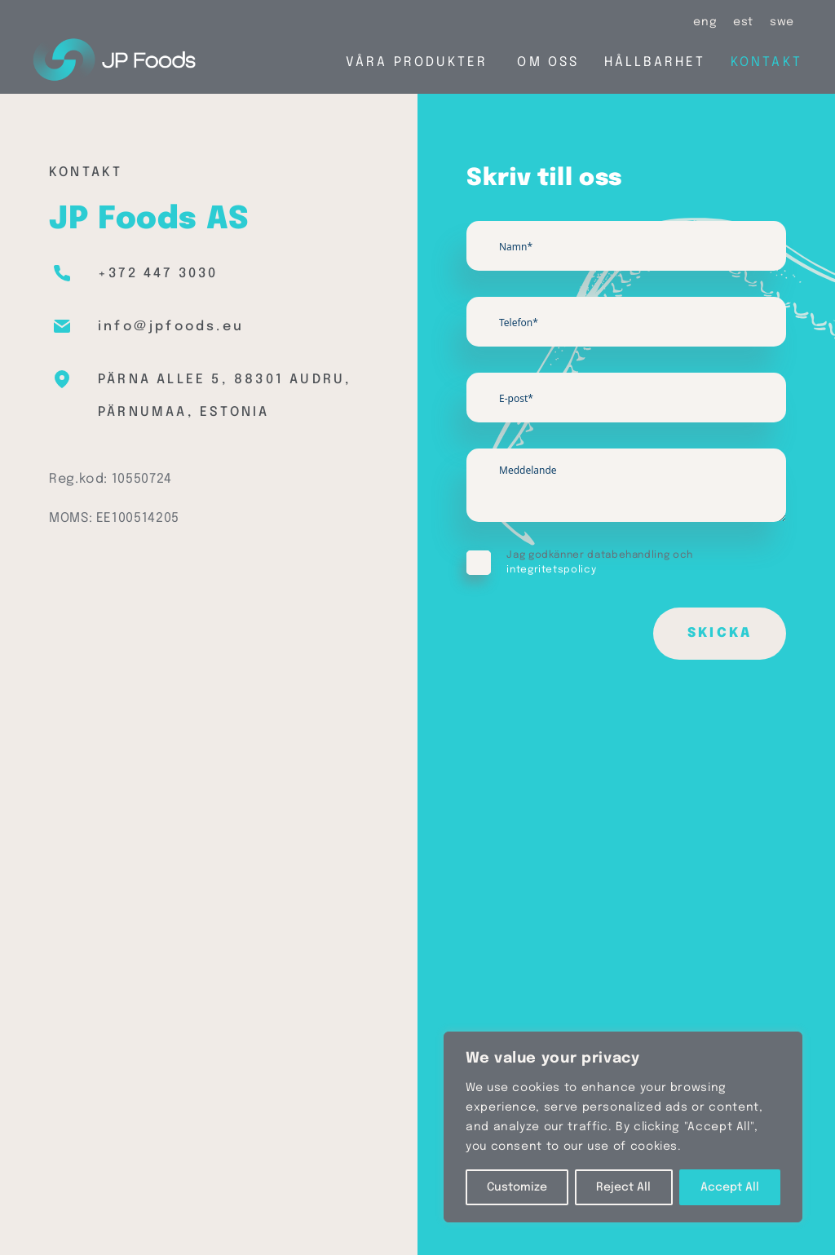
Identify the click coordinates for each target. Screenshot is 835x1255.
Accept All (729, 1187)
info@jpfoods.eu (171, 327)
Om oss (548, 62)
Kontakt (766, 62)
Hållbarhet (655, 62)
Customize (517, 1187)
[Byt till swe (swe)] (782, 22)
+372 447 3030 (158, 274)
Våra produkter (417, 62)
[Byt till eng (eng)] (705, 22)
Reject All (623, 1187)
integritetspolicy (551, 570)
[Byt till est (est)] (743, 22)
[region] (623, 1127)
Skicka (719, 633)
